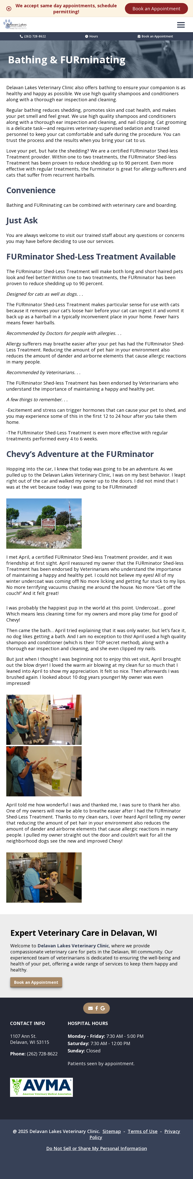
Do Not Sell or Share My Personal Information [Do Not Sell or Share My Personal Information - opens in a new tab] (96, 1148)
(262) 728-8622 (33, 36)
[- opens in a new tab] (96, 1008)
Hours (91, 36)
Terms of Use (143, 1131)
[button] (181, 24)
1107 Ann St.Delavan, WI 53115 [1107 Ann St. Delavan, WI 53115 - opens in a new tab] (29, 1039)
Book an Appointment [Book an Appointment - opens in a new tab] (155, 36)
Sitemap (112, 1131)
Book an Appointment (156, 9)
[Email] (90, 1008)
